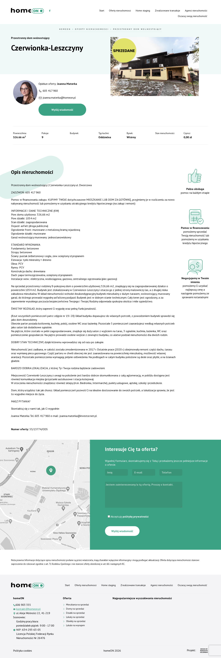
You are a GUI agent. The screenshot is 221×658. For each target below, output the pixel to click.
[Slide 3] (132, 91)
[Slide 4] (135, 91)
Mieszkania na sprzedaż (77, 604)
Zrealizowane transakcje (167, 10)
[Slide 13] (164, 91)
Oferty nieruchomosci (120, 10)
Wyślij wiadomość (62, 109)
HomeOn (65, 29)
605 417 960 (50, 90)
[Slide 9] (151, 91)
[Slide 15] (171, 91)
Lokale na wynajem (75, 625)
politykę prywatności (135, 516)
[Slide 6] (142, 91)
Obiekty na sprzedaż (75, 621)
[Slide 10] (155, 91)
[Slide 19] (184, 91)
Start (101, 10)
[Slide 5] (138, 91)
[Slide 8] (148, 91)
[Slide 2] (129, 91)
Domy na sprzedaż (75, 608)
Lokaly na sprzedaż (75, 617)
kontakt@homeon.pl (28, 609)
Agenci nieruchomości (196, 10)
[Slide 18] (181, 91)
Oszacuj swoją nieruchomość (192, 16)
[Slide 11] (158, 91)
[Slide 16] (174, 91)
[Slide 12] (161, 91)
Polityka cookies (22, 650)
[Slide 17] (177, 91)
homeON (109, 650)
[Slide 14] (168, 91)
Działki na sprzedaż (75, 612)
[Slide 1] (125, 91)
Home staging (143, 10)
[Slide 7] (145, 91)
